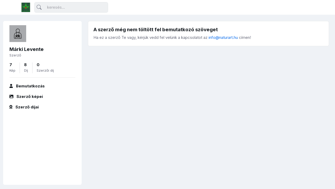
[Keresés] (71, 7)
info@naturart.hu (223, 37)
